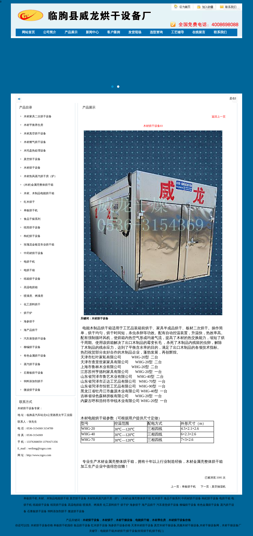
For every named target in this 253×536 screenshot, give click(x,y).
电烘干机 (29, 261)
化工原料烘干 (32, 304)
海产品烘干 (31, 330)
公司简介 (49, 32)
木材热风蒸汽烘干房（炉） (40, 176)
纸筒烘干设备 (32, 227)
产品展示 (71, 32)
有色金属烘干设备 (35, 355)
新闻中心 (92, 32)
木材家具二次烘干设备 (37, 116)
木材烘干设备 (32, 167)
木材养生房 (159, 520)
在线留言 (198, 32)
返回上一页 (219, 116)
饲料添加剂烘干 (33, 381)
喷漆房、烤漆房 (33, 295)
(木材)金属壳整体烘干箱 (38, 184)
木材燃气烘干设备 (35, 142)
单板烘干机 (31, 210)
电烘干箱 (29, 270)
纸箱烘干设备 (32, 278)
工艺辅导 (177, 32)
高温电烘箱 (31, 287)
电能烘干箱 (142, 520)
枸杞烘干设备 (32, 236)
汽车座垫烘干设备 (35, 338)
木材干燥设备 (124, 520)
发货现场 (134, 32)
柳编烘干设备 (32, 347)
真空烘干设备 (32, 159)
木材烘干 (107, 520)
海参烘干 (29, 321)
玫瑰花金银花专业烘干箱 (39, 244)
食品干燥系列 (32, 219)
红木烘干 (29, 201)
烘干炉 (28, 313)
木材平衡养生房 (33, 125)
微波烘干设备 (32, 389)
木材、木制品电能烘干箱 (39, 193)
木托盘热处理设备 (35, 150)
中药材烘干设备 (33, 253)
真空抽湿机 (219, 486)
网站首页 (28, 32)
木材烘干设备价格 (180, 520)
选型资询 (156, 32)
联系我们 (220, 32)
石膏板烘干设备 (33, 372)
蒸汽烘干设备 (32, 364)
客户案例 (113, 32)
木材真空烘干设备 (35, 133)
